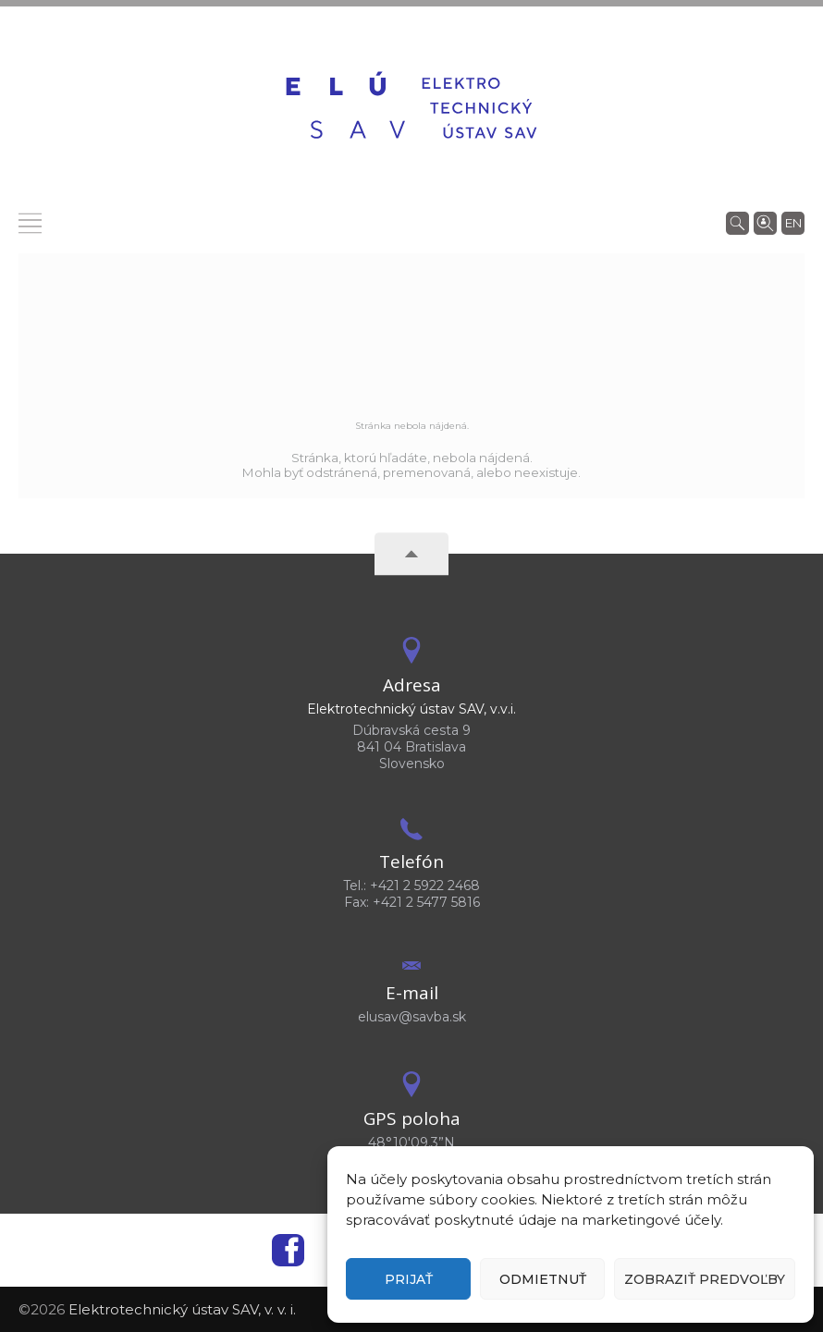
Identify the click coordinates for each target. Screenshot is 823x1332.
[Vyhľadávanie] (737, 221)
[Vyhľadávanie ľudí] (765, 221)
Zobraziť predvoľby (704, 1279)
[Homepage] (411, 108)
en (793, 222)
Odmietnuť (542, 1279)
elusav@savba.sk (412, 1016)
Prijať (409, 1279)
